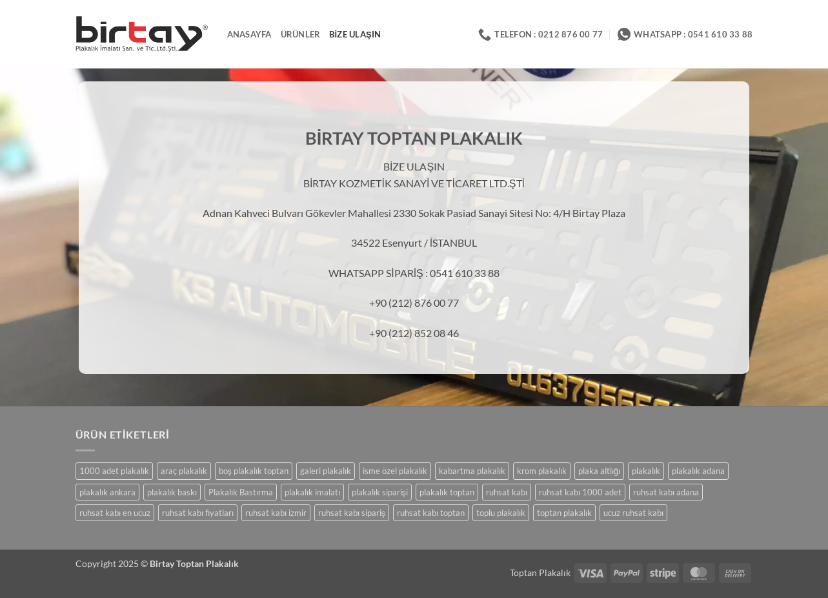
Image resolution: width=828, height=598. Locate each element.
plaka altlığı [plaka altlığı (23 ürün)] (599, 471)
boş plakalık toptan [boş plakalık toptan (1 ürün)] (253, 471)
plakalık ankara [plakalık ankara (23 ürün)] (107, 492)
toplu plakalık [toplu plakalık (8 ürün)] (500, 513)
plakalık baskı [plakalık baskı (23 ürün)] (172, 492)
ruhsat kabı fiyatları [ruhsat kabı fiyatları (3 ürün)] (198, 513)
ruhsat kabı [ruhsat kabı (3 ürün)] (506, 492)
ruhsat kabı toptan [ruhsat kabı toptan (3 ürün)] (431, 513)
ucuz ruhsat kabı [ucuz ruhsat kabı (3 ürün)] (633, 513)
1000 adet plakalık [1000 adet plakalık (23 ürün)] (114, 471)
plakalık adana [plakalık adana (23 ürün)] (698, 471)
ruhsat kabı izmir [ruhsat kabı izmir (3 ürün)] (276, 513)
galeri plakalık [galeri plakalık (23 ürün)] (325, 471)
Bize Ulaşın (355, 34)
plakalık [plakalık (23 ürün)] (646, 471)
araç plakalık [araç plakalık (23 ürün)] (184, 471)
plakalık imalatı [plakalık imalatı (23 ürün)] (312, 492)
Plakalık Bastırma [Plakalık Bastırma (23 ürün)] (240, 492)
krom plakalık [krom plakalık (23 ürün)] (542, 471)
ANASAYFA (249, 34)
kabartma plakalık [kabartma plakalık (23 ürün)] (472, 471)
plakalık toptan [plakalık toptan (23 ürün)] (446, 492)
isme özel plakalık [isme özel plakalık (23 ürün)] (395, 471)
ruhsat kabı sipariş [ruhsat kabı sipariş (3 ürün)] (351, 513)
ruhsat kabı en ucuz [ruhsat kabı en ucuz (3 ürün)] (114, 513)
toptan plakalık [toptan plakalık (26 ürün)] (564, 513)
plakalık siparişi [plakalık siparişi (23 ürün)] (380, 492)
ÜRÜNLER (301, 34)
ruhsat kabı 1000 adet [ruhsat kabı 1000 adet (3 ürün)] (580, 492)
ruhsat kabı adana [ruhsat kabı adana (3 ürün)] (666, 492)
